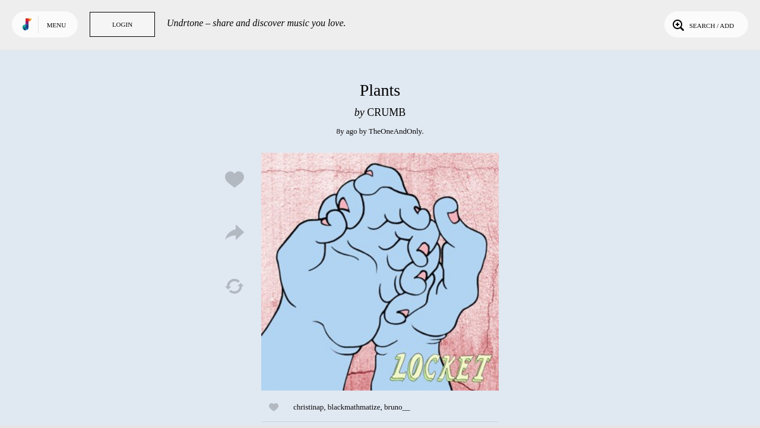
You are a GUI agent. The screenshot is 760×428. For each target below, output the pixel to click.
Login (122, 24)
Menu (56, 25)
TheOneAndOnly (395, 131)
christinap (308, 406)
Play (380, 271)
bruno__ (397, 406)
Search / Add (702, 24)
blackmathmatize (354, 406)
